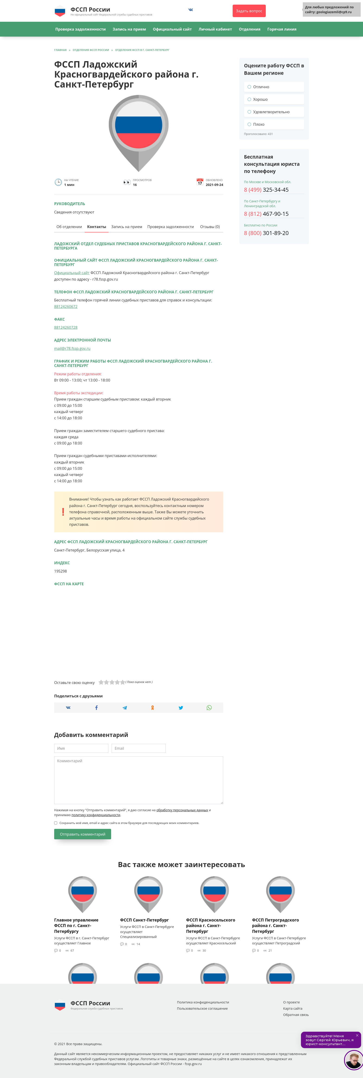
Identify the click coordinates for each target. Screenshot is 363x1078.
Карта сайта (292, 1008)
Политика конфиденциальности (203, 1002)
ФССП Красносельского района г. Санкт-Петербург (210, 925)
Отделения (249, 29)
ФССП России (90, 9)
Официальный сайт (172, 29)
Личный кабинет (215, 29)
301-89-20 (266, 233)
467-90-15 (266, 213)
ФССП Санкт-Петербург (144, 919)
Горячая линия (282, 29)
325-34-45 (266, 189)
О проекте (291, 1002)
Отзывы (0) (210, 226)
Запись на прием (129, 29)
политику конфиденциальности (96, 815)
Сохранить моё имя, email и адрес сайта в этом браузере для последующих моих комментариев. (129, 823)
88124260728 (66, 327)
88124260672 (66, 306)
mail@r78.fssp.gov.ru (72, 348)
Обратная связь (296, 1014)
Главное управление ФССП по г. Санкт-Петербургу (76, 925)
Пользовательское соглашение (202, 1008)
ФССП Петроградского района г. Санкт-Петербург (275, 925)
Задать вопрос (249, 10)
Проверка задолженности (80, 29)
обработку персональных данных (182, 810)
